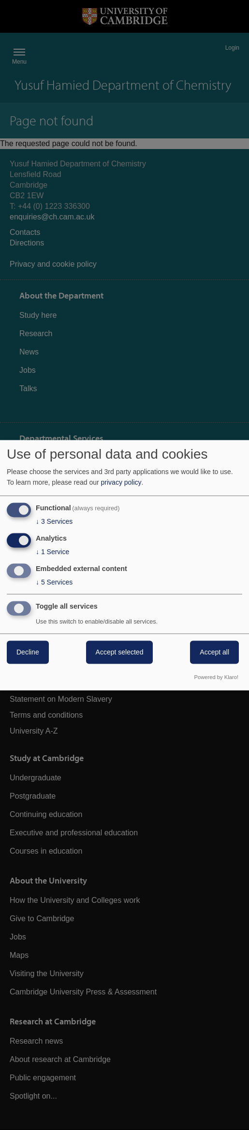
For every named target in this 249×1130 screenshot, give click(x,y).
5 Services (54, 582)
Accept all (214, 652)
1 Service (52, 552)
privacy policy (121, 483)
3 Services (54, 522)
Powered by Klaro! (216, 677)
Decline (27, 652)
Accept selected (120, 652)
